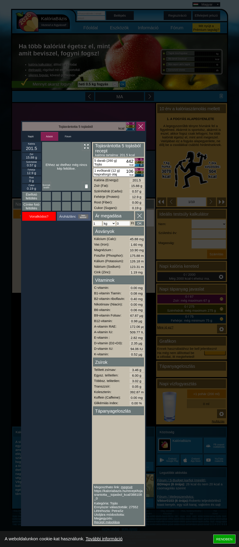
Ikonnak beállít (46, 186)
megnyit (126, 487)
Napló (31, 136)
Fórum (68, 136)
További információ (103, 538)
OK (139, 223)
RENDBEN (224, 539)
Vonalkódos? (39, 216)
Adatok (49, 136)
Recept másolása (107, 522)
